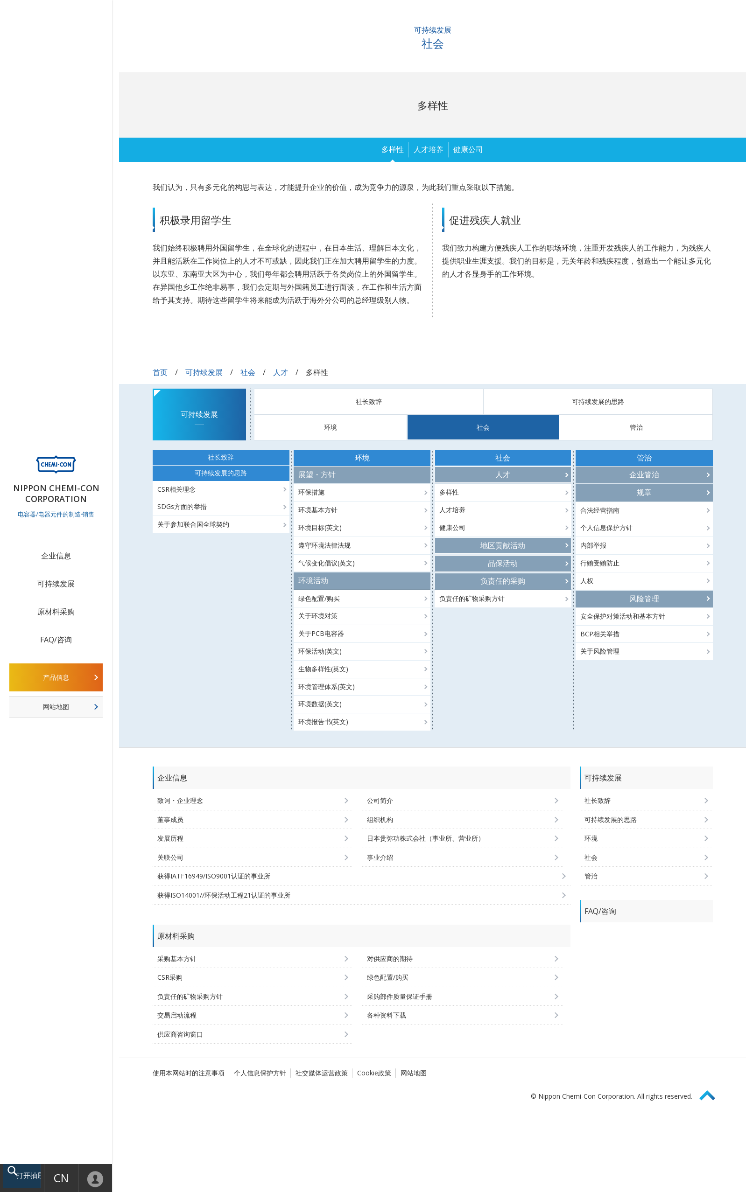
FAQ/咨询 (56, 639)
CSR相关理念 (176, 489)
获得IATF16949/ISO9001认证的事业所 (213, 875)
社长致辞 (369, 401)
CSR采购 (170, 977)
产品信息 (56, 677)
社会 (247, 372)
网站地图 (56, 706)
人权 (586, 580)
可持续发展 (56, 584)
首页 (160, 372)
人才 (280, 372)
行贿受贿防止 (599, 562)
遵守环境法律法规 (324, 545)
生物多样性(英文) (323, 668)
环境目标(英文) (320, 527)
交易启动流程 (177, 1015)
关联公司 (170, 857)
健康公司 (468, 149)
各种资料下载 (386, 1015)
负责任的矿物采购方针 (472, 598)
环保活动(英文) (320, 651)
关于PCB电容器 (321, 633)
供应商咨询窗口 (180, 1034)
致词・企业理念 (180, 800)
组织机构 (380, 819)
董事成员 (170, 819)
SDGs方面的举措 (182, 506)
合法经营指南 (599, 510)
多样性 (392, 149)
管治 (636, 427)
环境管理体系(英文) (326, 686)
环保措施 (311, 492)
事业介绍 (380, 857)
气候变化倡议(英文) (326, 562)
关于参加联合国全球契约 (193, 524)
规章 (644, 492)
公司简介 (380, 800)
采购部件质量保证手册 (399, 996)
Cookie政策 (374, 1072)
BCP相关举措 (599, 633)
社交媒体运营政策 (322, 1072)
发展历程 (170, 838)
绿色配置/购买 (319, 598)
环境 (330, 427)
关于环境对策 (318, 615)
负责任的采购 (502, 581)
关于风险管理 (599, 651)
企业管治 (644, 474)
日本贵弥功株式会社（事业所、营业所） (426, 838)
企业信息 (56, 556)
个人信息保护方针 (606, 527)
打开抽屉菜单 (31, 1176)
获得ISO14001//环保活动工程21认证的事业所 (223, 895)
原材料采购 (56, 611)
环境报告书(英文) (323, 721)
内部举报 (593, 545)
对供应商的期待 (390, 958)
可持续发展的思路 (598, 401)
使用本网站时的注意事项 (189, 1072)
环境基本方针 (318, 509)
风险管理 (644, 598)
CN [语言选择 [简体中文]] (59, 1177)
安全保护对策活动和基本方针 (622, 616)
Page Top (711, 1093)
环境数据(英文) (320, 703)
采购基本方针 (177, 958)
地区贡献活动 (502, 545)
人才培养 (428, 149)
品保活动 (503, 563)
